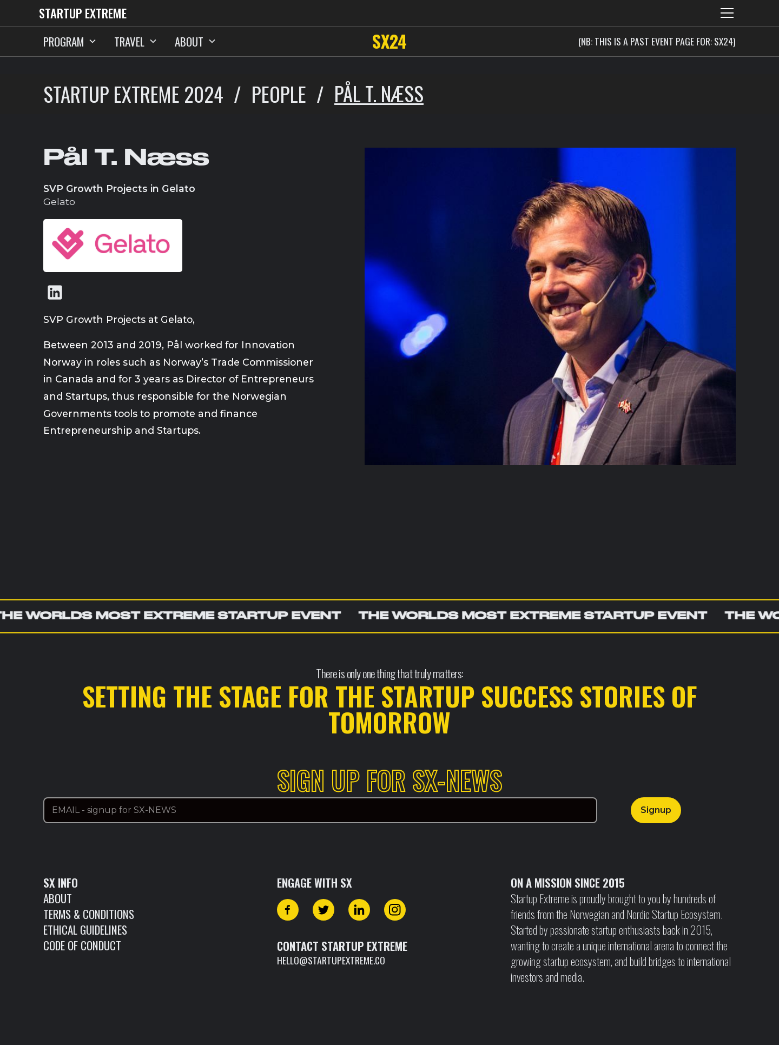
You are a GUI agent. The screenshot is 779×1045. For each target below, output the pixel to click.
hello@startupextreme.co (331, 960)
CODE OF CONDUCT (82, 945)
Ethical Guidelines (85, 929)
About (57, 898)
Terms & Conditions (88, 914)
